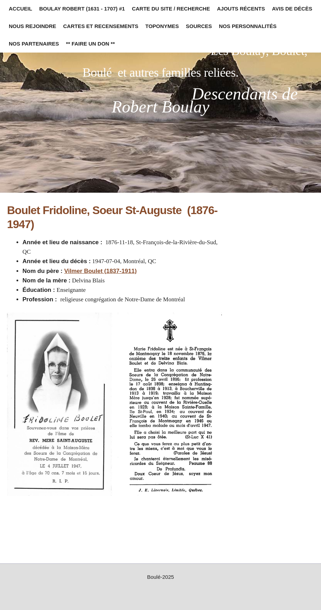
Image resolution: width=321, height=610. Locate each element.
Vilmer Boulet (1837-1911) (100, 271)
